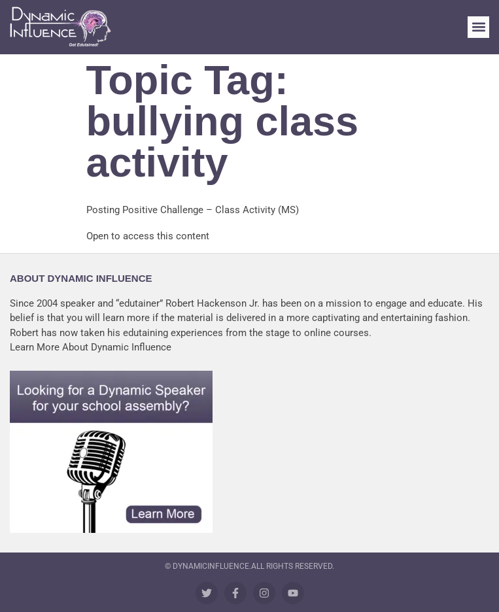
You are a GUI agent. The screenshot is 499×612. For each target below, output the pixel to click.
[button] (478, 27)
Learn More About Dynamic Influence (90, 347)
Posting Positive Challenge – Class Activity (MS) (192, 210)
